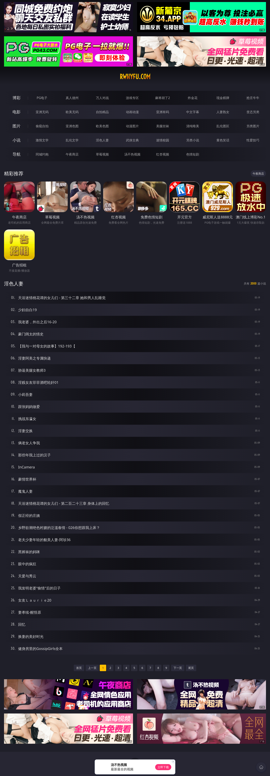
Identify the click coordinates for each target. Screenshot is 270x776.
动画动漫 (132, 112)
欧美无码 (72, 112)
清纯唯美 (192, 126)
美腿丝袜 (162, 126)
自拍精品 (102, 112)
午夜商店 (72, 154)
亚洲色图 (72, 126)
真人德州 (72, 98)
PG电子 (42, 98)
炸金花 (192, 98)
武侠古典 (132, 140)
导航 (16, 154)
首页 (79, 668)
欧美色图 (102, 126)
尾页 (191, 668)
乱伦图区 (222, 126)
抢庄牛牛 (252, 98)
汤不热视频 (132, 154)
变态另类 (252, 112)
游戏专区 (132, 98)
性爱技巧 (252, 140)
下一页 (177, 668)
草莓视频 (102, 154)
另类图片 (252, 126)
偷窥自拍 (42, 126)
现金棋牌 (222, 98)
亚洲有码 (162, 112)
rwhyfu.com (135, 77)
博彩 (16, 97)
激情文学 (42, 140)
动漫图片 (132, 126)
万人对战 (102, 98)
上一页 (92, 668)
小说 (16, 140)
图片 (16, 126)
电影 (16, 112)
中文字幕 (192, 112)
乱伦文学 (72, 140)
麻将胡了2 (162, 98)
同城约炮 (42, 154)
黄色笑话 (222, 140)
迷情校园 (162, 140)
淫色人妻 (102, 140)
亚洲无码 (42, 112)
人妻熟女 (222, 112)
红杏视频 (162, 154)
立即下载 (163, 767)
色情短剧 (192, 154)
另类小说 (192, 140)
